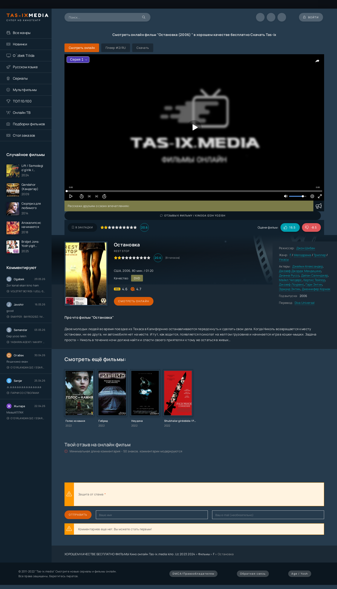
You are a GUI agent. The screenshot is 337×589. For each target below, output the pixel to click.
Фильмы (204, 554)
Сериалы (20, 78)
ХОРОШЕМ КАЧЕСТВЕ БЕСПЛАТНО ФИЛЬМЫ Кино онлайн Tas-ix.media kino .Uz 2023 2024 (129, 554)
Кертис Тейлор (314, 280)
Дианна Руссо (289, 275)
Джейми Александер (307, 266)
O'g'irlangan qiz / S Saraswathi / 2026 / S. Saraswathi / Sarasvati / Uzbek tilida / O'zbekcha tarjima (26, 367)
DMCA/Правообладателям (193, 573)
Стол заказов (24, 135)
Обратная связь (253, 573)
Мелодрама (302, 255)
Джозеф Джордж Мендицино (300, 271)
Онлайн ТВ (22, 112)
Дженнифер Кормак (316, 289)
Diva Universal (305, 303)
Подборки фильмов (29, 124)
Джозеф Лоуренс (291, 284)
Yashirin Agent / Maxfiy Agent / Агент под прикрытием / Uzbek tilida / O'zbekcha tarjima (26, 342)
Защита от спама (90, 494)
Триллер (320, 255)
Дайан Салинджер (314, 275)
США (117, 271)
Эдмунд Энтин (289, 289)
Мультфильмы (25, 89)
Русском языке (25, 67)
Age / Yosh (299, 573)
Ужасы (284, 259)
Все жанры (22, 32)
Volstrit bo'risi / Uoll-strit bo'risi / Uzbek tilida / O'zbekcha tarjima (26, 291)
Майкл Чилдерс (290, 280)
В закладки (82, 227)
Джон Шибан (305, 248)
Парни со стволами (23, 393)
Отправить (78, 514)
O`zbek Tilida (24, 55)
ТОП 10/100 (22, 101)
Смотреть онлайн (133, 301)
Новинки (20, 44)
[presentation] (154, 494)
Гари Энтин (314, 284)
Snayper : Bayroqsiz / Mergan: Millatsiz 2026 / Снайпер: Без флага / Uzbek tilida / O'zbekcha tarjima (26, 316)
